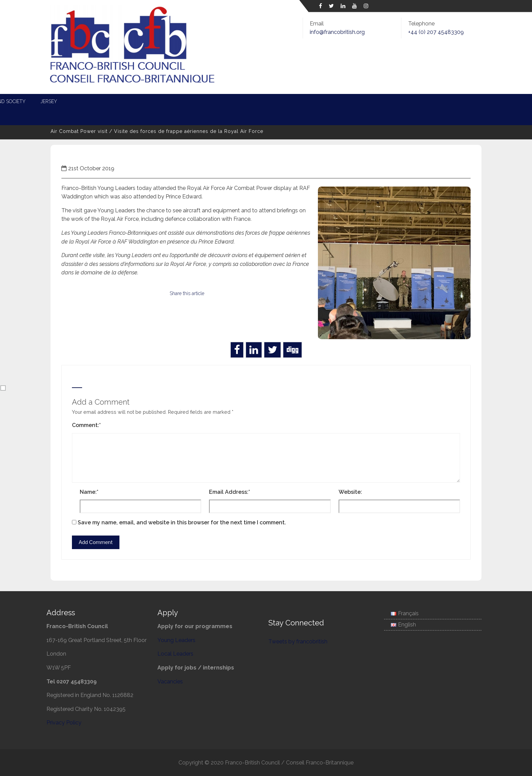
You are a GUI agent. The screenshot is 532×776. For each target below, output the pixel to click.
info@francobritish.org (337, 32)
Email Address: (229, 492)
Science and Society (400, 101)
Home (55, 101)
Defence (288, 101)
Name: (89, 492)
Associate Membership (76, 116)
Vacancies (170, 681)
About (85, 101)
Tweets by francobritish (297, 641)
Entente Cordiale (337, 101)
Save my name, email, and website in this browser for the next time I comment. (182, 522)
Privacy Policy (63, 722)
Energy (253, 101)
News (116, 101)
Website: (350, 492)
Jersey (449, 101)
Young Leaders (157, 101)
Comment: (86, 425)
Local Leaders (210, 101)
